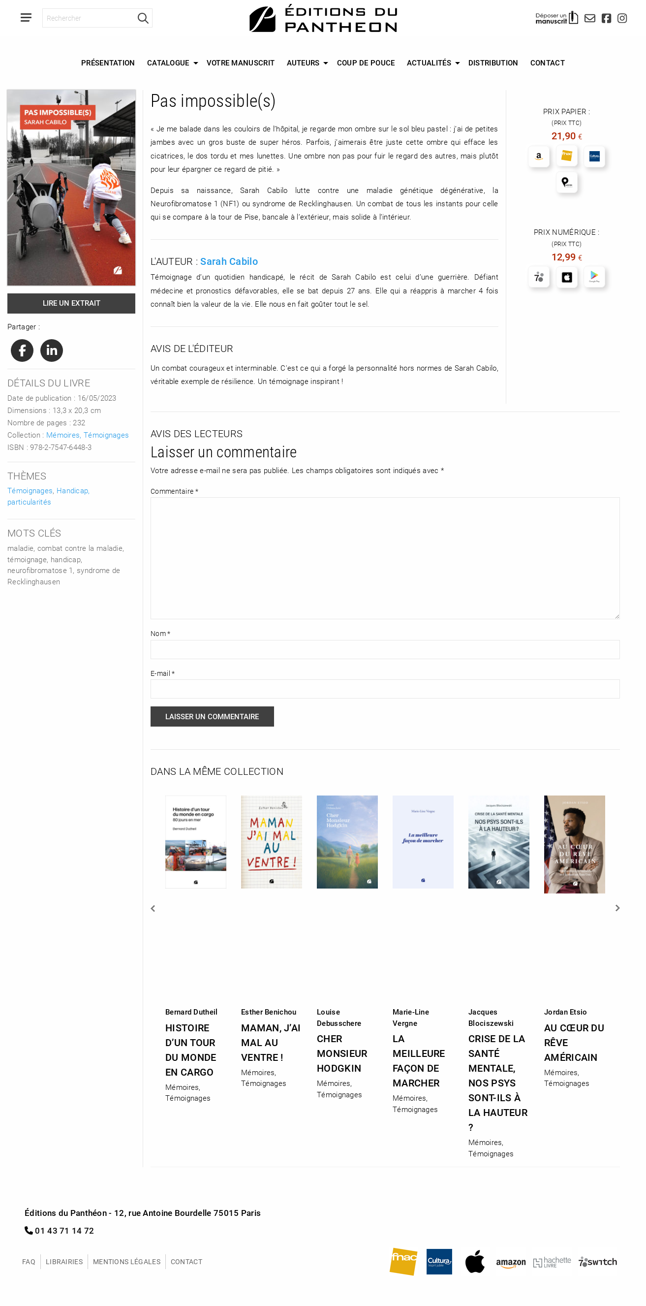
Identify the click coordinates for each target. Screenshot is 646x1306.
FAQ (28, 1261)
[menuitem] (108, 63)
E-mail (163, 673)
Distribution (493, 62)
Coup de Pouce (366, 62)
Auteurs (303, 62)
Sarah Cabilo (229, 261)
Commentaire (174, 491)
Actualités (429, 62)
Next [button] (617, 908)
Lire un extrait (71, 303)
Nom (161, 633)
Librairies (64, 1261)
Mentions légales (126, 1261)
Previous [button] (153, 908)
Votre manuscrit (241, 62)
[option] (196, 946)
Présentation (108, 62)
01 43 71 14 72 (59, 1230)
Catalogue (168, 62)
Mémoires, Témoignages (87, 435)
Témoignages (30, 490)
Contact (547, 62)
